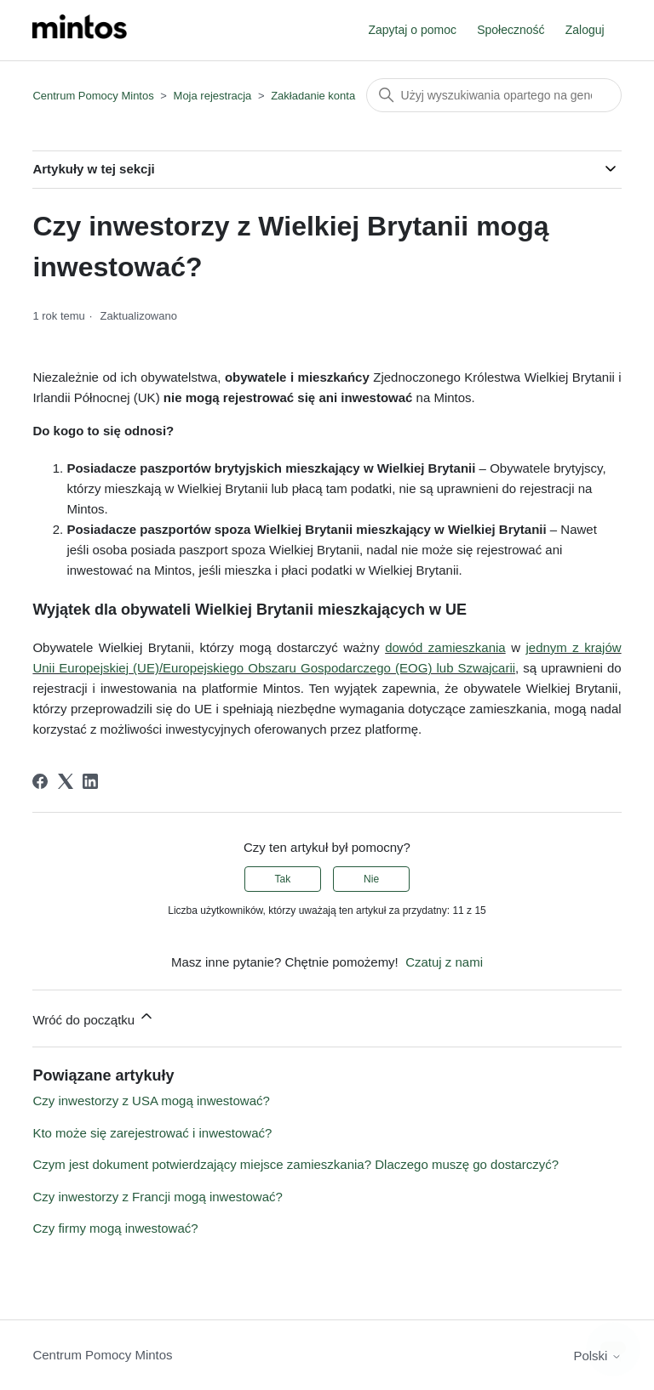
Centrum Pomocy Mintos (94, 95)
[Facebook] (40, 781)
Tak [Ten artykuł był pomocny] (283, 879)
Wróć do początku (93, 1017)
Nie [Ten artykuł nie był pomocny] (371, 879)
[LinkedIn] (90, 781)
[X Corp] (65, 781)
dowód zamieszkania (445, 647)
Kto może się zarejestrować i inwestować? (152, 1133)
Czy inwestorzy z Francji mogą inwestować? (157, 1196)
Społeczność (510, 30)
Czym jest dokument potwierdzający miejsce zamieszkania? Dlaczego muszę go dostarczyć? (295, 1164)
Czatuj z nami (444, 962)
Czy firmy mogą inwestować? (115, 1228)
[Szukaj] (494, 95)
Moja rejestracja (213, 95)
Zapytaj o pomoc (412, 30)
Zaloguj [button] (585, 30)
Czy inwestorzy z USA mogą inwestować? (150, 1100)
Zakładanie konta (313, 95)
